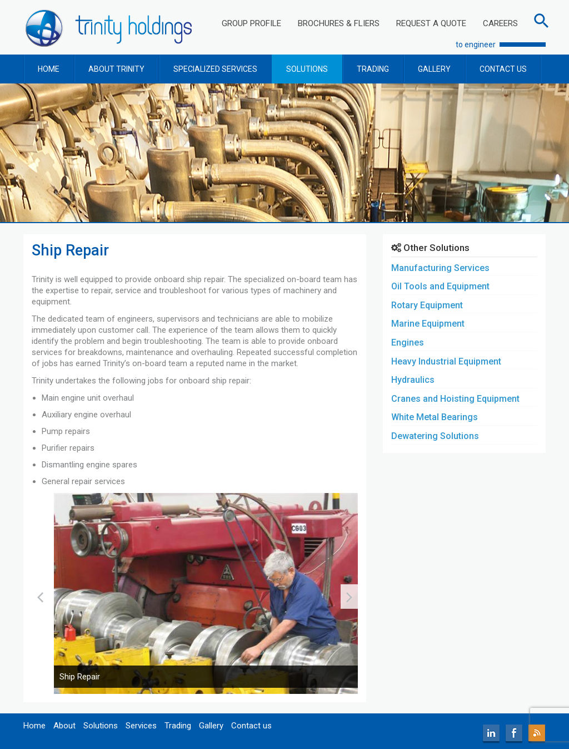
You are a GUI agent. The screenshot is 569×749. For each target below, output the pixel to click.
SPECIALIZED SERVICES (215, 69)
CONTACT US (503, 69)
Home (34, 726)
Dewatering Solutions (435, 436)
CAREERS (500, 23)
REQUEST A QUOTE (431, 23)
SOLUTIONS (307, 69)
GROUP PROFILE (251, 23)
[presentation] (40, 596)
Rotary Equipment (427, 305)
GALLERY (434, 69)
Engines (407, 342)
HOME (48, 69)
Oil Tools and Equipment (440, 286)
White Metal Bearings (434, 417)
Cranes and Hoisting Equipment (455, 398)
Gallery (211, 726)
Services (141, 726)
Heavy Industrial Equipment (446, 361)
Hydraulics (413, 379)
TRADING (373, 69)
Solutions (100, 726)
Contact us (251, 726)
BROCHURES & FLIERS (339, 23)
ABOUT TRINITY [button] (116, 69)
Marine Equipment (428, 323)
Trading (177, 726)
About (64, 726)
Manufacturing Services (440, 268)
